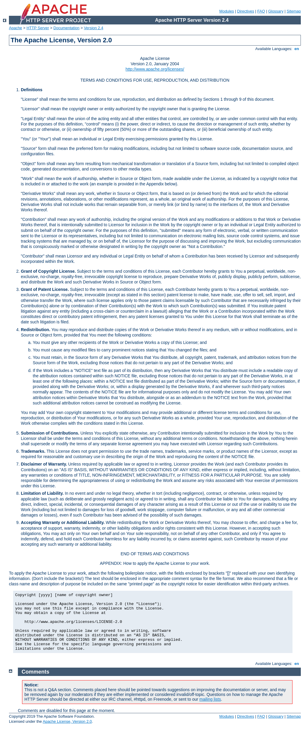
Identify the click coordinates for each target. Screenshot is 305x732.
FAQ (261, 11)
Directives (245, 11)
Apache (15, 28)
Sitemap (294, 11)
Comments (35, 672)
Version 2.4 (93, 28)
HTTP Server (38, 28)
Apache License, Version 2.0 (67, 721)
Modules (226, 11)
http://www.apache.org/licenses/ (155, 69)
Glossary (275, 11)
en (296, 48)
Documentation (66, 28)
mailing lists (210, 699)
